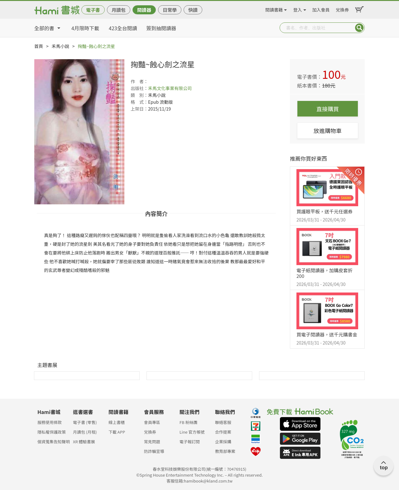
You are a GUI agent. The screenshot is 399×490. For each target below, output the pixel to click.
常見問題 (152, 442)
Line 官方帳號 (192, 432)
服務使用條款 (49, 422)
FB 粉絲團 (189, 422)
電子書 (93, 10)
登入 (297, 9)
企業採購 (223, 442)
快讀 (193, 10)
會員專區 (152, 422)
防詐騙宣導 (154, 451)
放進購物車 (328, 130)
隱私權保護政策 (51, 432)
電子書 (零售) (85, 422)
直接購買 (327, 109)
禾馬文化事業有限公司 (170, 88)
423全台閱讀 (123, 28)
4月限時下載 (85, 28)
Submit (359, 28)
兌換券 (342, 9)
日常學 (170, 10)
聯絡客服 (223, 422)
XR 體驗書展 (84, 442)
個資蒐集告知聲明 (53, 442)
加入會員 (321, 9)
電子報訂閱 (190, 442)
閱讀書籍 (274, 9)
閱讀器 (144, 10)
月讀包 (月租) (85, 432)
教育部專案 (225, 451)
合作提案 (223, 432)
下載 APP (116, 432)
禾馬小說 (60, 46)
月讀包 (119, 10)
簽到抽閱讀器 (161, 28)
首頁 (38, 46)
